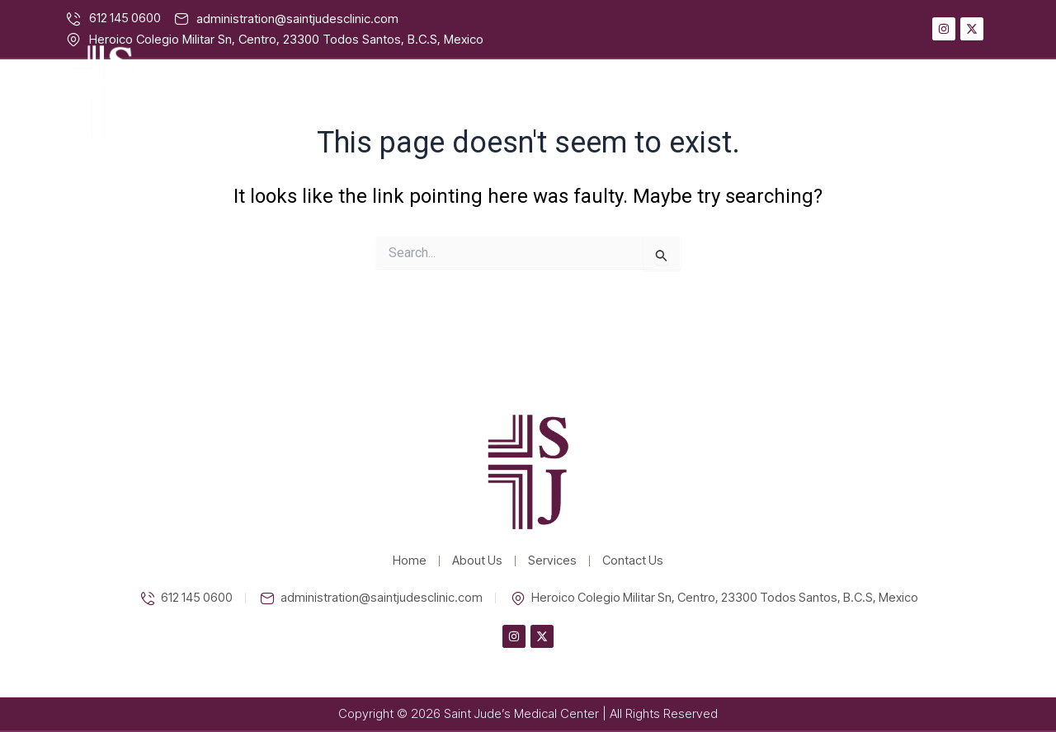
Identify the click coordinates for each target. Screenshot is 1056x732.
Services (849, 92)
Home (666, 92)
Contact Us (952, 92)
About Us (754, 92)
